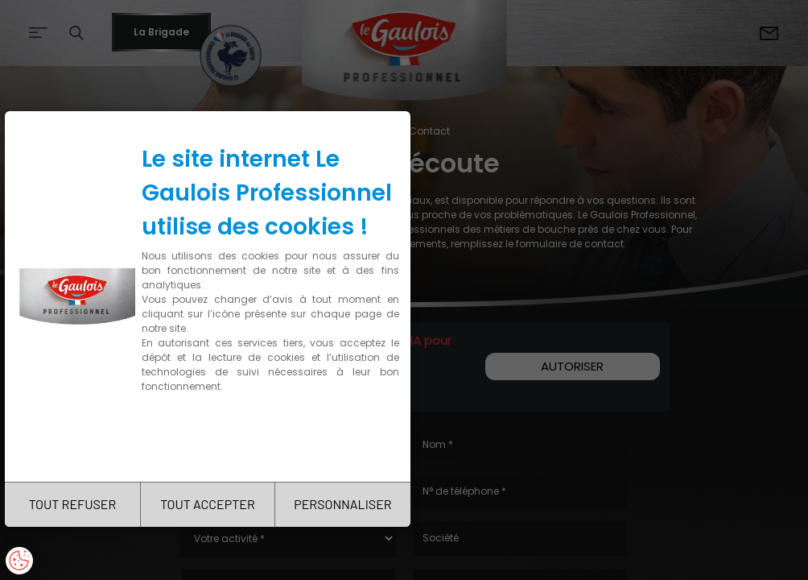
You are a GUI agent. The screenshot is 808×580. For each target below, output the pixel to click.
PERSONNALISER (342, 504)
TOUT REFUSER (73, 504)
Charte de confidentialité (211, 437)
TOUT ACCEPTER (207, 504)
